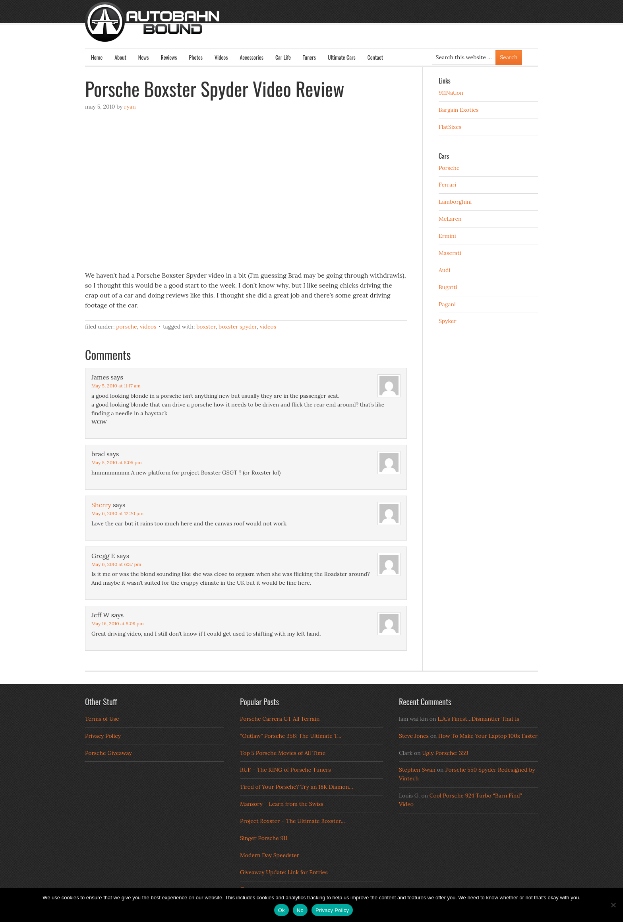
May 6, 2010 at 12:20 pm (117, 513)
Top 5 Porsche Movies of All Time (282, 753)
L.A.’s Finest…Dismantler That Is (478, 718)
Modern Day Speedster (269, 855)
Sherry (101, 505)
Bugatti (448, 287)
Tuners (309, 57)
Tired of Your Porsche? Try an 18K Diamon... (296, 786)
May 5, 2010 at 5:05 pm (116, 462)
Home (97, 57)
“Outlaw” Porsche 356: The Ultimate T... (290, 735)
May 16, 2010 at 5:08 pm (117, 623)
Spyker (448, 321)
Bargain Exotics (459, 109)
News (143, 57)
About (120, 57)
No (300, 910)
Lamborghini (455, 201)
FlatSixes (450, 126)
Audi (444, 270)
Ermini (447, 235)
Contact (375, 57)
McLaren (450, 218)
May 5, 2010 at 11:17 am (116, 386)
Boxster (206, 326)
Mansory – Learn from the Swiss (281, 803)
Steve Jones (414, 735)
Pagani (447, 304)
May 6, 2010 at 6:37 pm (116, 564)
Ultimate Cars (342, 57)
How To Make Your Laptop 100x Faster (488, 735)
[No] (613, 905)
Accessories (251, 57)
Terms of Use (102, 718)
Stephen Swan (417, 769)
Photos (196, 57)
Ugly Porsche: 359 (445, 753)
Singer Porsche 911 (264, 838)
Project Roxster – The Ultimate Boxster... (292, 821)
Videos (221, 57)
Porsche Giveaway (108, 753)
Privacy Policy (103, 735)
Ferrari (447, 184)
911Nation (451, 92)
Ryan (129, 106)
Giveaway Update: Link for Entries (284, 872)
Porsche (126, 326)
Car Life (283, 57)
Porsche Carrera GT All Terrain (280, 718)
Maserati (450, 253)
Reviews (169, 57)
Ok (281, 910)
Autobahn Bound (324, 29)
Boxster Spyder (238, 326)
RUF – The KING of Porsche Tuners (285, 769)
